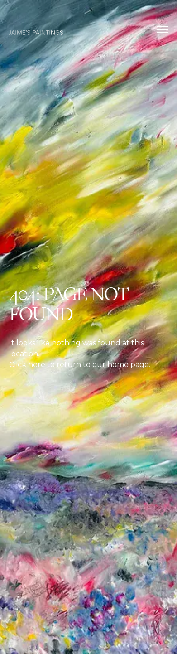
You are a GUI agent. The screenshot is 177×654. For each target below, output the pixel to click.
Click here (27, 364)
